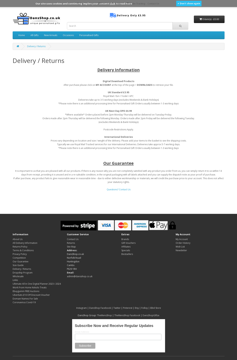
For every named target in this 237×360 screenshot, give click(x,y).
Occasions (68, 35)
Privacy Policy (20, 254)
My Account (182, 239)
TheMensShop (104, 315)
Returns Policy (20, 246)
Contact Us (72, 239)
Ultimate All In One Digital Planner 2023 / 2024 (37, 283)
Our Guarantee (20, 261)
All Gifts (34, 35)
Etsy (137, 307)
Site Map (71, 246)
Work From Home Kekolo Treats (29, 287)
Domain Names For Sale (25, 298)
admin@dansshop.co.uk (79, 276)
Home (21, 35)
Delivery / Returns (36, 46)
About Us (17, 239)
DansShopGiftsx (151, 315)
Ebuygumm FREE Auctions (26, 291)
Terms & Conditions (23, 250)
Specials (125, 250)
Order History (183, 243)
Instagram (81, 307)
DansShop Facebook (100, 307)
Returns (71, 243)
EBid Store (155, 307)
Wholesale (18, 276)
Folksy (144, 307)
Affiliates (125, 246)
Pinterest (127, 307)
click (112, 3)
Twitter (117, 307)
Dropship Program (23, 272)
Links (15, 280)
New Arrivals (50, 35)
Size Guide (18, 265)
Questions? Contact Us (118, 189)
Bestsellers (127, 254)
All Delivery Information (25, 243)
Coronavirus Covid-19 (24, 302)
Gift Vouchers (128, 243)
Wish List (180, 246)
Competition (19, 257)
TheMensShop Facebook (127, 315)
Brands (125, 239)
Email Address (82, 332)
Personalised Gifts (89, 35)
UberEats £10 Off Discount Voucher (31, 295)
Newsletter (181, 250)
